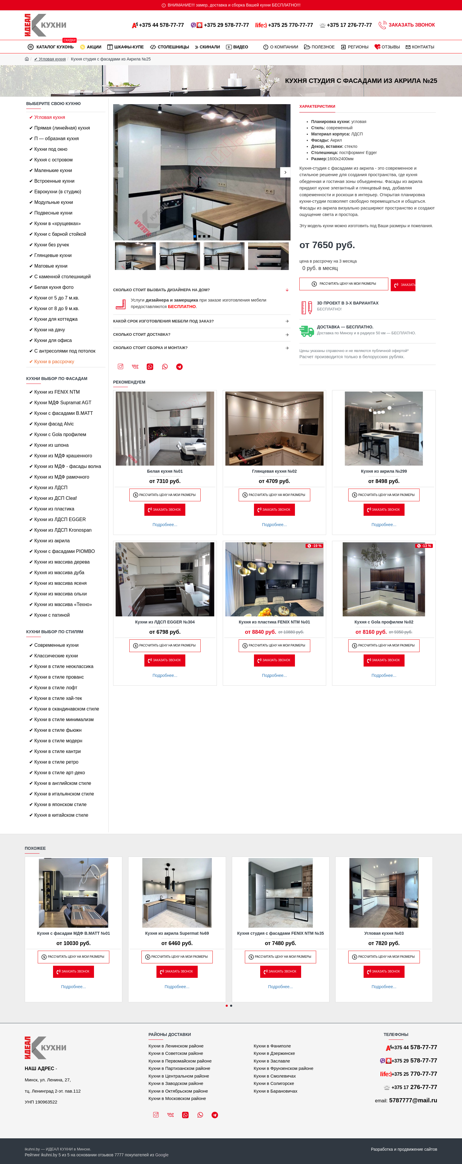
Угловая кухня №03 (384, 933)
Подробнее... (165, 524)
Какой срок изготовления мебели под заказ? (163, 321)
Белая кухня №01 (165, 471)
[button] (118, 172)
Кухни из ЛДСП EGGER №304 (165, 622)
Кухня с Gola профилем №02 (383, 622)
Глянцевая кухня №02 (274, 471)
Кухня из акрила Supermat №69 (177, 933)
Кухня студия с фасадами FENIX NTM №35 (280, 933)
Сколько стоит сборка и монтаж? (150, 348)
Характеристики (317, 106)
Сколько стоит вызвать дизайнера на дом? (161, 290)
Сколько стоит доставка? (142, 334)
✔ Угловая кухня (50, 59)
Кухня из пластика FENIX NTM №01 (274, 622)
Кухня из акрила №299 (384, 471)
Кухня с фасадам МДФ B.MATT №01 (73, 933)
